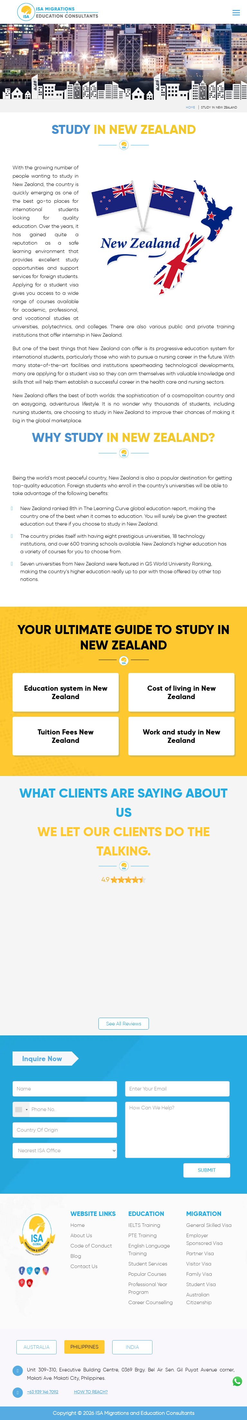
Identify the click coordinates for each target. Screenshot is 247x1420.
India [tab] (132, 1347)
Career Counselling (150, 1302)
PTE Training (142, 1235)
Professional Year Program (147, 1288)
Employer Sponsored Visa (204, 1239)
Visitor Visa (198, 1264)
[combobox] (21, 1109)
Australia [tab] (36, 1347)
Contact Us (83, 1266)
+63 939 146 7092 (42, 1391)
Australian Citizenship (199, 1298)
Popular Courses (147, 1274)
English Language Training (149, 1250)
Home (190, 107)
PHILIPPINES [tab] (84, 1347)
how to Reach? (91, 1391)
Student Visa (201, 1284)
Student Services (147, 1264)
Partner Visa (200, 1253)
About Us (81, 1235)
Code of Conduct (91, 1246)
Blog (75, 1256)
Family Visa (199, 1274)
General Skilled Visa (209, 1225)
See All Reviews (123, 1024)
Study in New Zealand (219, 107)
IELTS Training (144, 1225)
